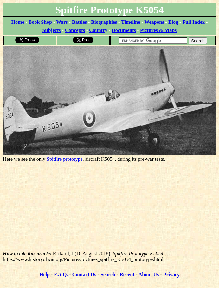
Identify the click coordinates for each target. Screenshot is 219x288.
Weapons (154, 22)
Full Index (194, 22)
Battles (79, 22)
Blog (173, 22)
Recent (126, 274)
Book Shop (40, 22)
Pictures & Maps (158, 30)
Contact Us (84, 274)
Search (107, 274)
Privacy (171, 274)
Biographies (104, 22)
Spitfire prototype (64, 159)
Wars (62, 22)
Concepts (75, 30)
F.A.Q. (61, 274)
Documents (124, 30)
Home (17, 22)
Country (98, 30)
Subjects (51, 30)
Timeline (130, 22)
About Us (148, 274)
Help (44, 274)
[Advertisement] (109, 206)
